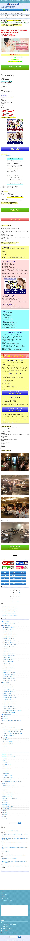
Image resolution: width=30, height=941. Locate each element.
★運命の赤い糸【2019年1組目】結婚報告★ (9, 611)
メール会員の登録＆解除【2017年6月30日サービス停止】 (12, 781)
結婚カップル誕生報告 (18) (8, 743)
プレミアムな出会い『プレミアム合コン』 (10, 644)
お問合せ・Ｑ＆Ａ (5, 810)
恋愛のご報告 (4, 812)
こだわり (4, 760)
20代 (22, 581)
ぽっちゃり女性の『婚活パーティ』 (9, 691)
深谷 (5, 578)
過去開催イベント (5, 783)
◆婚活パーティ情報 (5, 682)
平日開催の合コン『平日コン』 (8, 665)
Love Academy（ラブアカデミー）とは (8, 756)
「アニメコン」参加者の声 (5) (9, 735)
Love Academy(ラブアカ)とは (7, 754)
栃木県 (13, 581)
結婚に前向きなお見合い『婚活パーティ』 (10, 708)
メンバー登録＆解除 (5, 851)
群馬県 (13, 575)
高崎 (5, 572)
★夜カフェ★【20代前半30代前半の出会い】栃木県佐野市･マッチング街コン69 (15, 844)
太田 (5, 575)
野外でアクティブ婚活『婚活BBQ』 (9, 712)
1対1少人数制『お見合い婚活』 (8, 684)
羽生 (5, 581)
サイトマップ (4, 818)
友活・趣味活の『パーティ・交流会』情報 (9, 798)
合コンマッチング (5, 800)
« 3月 (12, 601)
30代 (5, 583)
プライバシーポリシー (7, 779)
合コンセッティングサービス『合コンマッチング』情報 (11, 720)
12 (19, 594)
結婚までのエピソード (7, 764)
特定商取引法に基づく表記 (8, 777)
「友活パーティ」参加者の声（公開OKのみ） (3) (12, 731)
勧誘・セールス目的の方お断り (7, 806)
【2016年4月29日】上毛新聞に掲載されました (9, 7)
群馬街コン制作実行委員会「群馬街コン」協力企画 (12, 710)
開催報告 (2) (5, 745)
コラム (3, 902)
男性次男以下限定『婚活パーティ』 (9, 706)
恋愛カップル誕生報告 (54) (8, 741)
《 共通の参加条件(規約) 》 (6, 84)
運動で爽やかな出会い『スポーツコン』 (10, 680)
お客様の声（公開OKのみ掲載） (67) (8, 726)
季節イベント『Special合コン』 (8, 661)
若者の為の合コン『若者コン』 (8, 676)
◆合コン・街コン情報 (6, 625)
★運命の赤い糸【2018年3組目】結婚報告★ (9, 615)
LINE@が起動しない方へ (7, 768)
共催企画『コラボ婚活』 (7, 693)
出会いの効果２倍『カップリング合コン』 (10, 697)
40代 (14, 583)
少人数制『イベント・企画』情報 (8, 794)
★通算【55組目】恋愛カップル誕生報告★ (9, 613)
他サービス (4, 816)
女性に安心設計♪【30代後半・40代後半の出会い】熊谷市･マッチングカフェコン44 (15, 848)
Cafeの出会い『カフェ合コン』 (8, 631)
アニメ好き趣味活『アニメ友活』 (9, 623)
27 (10, 600)
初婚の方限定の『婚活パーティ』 (9, 699)
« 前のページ (2, 559)
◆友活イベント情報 (5, 621)
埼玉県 (22, 578)
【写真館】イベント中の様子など (9, 785)
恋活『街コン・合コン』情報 (7, 796)
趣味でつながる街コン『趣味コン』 (9, 678)
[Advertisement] (15, 880)
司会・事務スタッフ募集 (7, 775)
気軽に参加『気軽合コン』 (8, 670)
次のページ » (27, 559)
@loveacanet (5, 930)
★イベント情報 (4, 718)
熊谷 (14, 578)
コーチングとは (5, 762)
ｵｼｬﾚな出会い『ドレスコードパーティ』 (10, 636)
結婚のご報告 (4, 814)
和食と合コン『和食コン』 (8, 657)
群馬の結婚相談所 (6, 773)
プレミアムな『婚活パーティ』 (8, 689)
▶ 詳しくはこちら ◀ (4, 429)
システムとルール (5, 802)
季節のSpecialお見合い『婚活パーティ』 (10, 701)
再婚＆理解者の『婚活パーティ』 (9, 695)
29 (13, 600)
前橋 (14, 572)
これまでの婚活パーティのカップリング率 (10, 787)
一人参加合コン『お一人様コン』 (9, 646)
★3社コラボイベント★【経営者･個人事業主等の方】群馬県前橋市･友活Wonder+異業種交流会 (14, 862)
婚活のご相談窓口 (6, 771)
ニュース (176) (4, 737)
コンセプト (5, 758)
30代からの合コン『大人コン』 (8, 629)
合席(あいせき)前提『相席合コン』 (9, 655)
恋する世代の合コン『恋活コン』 (9, 667)
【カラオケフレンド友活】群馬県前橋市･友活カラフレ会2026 (12, 830)
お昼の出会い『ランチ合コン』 (8, 638)
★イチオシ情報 (4, 716)
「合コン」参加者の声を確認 (6, 155)
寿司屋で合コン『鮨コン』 (8, 663)
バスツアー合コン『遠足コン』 (8, 642)
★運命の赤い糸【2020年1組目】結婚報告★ (9, 606)
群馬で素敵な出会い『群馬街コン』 (9, 674)
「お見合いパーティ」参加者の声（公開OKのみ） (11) (13, 729)
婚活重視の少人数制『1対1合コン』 (9, 659)
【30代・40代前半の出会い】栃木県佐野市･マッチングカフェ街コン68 (14, 855)
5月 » (18, 601)
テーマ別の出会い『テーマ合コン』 (9, 640)
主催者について (5, 766)
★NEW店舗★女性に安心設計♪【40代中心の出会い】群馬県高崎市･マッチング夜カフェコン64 (15, 839)
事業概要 (3, 896)
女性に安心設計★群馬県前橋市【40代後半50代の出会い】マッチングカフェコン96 (15, 835)
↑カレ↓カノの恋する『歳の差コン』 (9, 627)
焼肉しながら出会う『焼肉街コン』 (9, 672)
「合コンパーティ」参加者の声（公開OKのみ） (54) (12, 733)
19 (19, 596)
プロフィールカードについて (7, 808)
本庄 (22, 575)
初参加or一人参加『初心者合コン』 (9, 653)
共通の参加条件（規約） (6, 804)
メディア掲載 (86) (6, 739)
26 (19, 598)
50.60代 (22, 583)
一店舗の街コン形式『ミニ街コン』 (9, 648)
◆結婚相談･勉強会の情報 (6, 714)
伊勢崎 (22, 572)
